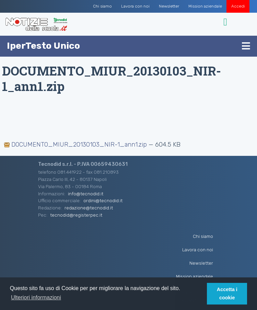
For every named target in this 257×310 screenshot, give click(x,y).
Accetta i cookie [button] (227, 293)
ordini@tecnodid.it (102, 200)
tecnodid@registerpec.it (76, 215)
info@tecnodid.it (85, 193)
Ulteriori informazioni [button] (36, 297)
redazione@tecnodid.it (89, 207)
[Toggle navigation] (226, 22)
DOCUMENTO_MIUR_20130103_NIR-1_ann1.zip (76, 144)
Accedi (238, 6)
